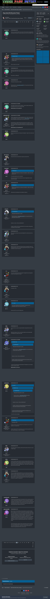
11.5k (7, 347)
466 (6, 252)
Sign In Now (25, 559)
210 (14, 542)
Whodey (6, 131)
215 (24, 542)
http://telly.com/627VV (20, 85)
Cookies (31, 592)
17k (6, 239)
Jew (6, 339)
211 (16, 542)
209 (12, 542)
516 (6, 505)
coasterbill (6, 231)
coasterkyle (6, 79)
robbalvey (7, 17)
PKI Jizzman (6, 154)
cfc (6, 53)
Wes (6, 300)
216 (26, 542)
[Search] (37, 5)
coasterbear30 (6, 497)
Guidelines (7, 7)
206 (7, 542)
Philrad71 (6, 209)
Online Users (14, 7)
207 (9, 542)
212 (18, 542)
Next (28, 542)
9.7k (7, 123)
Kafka (6, 459)
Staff (10, 7)
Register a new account (11, 560)
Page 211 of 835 (33, 24)
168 (6, 517)
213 (20, 542)
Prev (5, 542)
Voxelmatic (6, 168)
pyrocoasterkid (6, 509)
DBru (6, 326)
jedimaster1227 (6, 115)
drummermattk (48, 21)
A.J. (6, 271)
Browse (4, 5)
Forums (3, 7)
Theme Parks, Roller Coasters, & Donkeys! (17, 18)
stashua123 (6, 30)
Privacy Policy (23, 592)
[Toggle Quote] (12, 56)
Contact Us (27, 592)
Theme (19, 592)
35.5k (7, 190)
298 (6, 139)
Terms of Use (3, 597)
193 (6, 38)
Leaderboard (19, 7)
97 (6, 467)
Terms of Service (27, 118)
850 (6, 176)
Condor (6, 244)
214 (22, 542)
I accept (45, 597)
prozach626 (47, 18)
